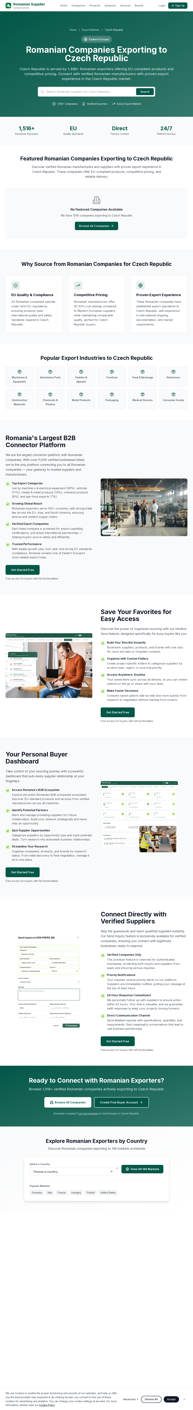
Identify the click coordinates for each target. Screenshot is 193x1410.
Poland (91, 1192)
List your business (88, 1113)
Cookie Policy (47, 1405)
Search (145, 91)
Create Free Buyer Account (121, 1102)
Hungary (76, 1192)
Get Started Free (22, 570)
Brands (139, 5)
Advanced (131, 1399)
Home (63, 5)
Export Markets (90, 29)
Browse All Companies (96, 226)
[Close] (184, 1399)
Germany (37, 1192)
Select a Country (40, 1164)
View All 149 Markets (142, 1169)
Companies (78, 5)
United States (108, 1192)
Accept (171, 1399)
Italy (50, 1192)
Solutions (110, 5)
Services (125, 5)
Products (95, 5)
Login (162, 5)
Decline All (151, 1399)
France (62, 1192)
